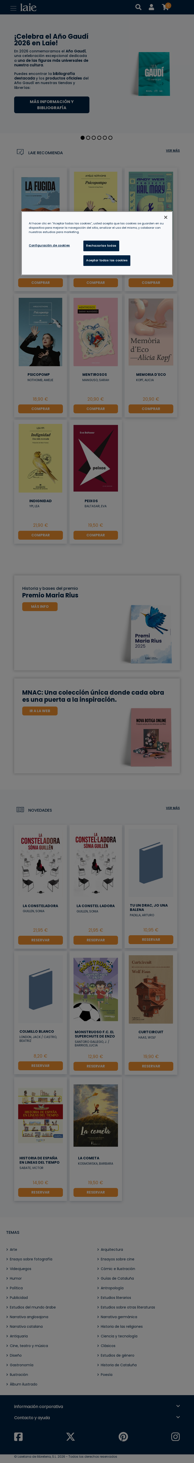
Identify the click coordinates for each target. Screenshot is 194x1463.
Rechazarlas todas (101, 246)
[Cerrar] (165, 217)
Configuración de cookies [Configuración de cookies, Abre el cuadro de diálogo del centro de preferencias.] (49, 245)
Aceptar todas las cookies (107, 260)
